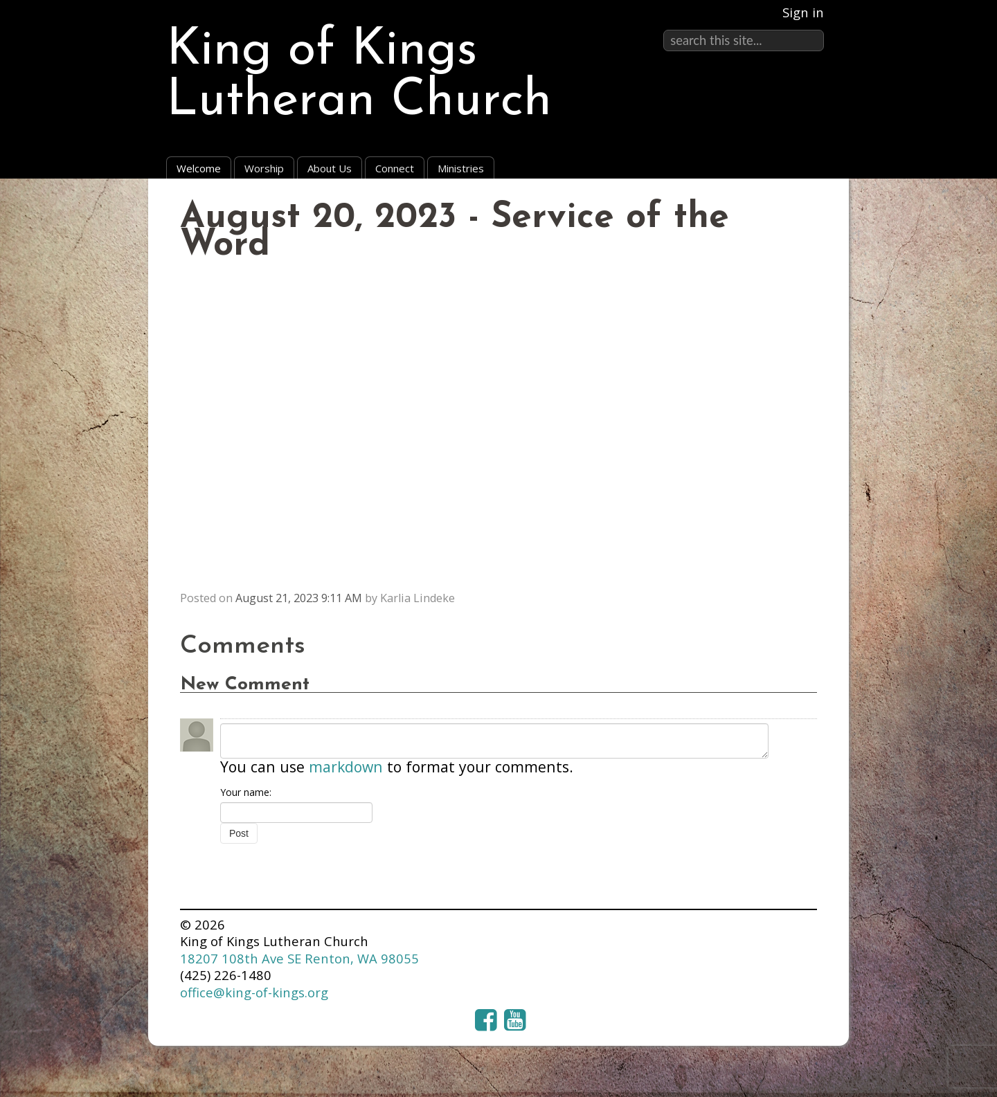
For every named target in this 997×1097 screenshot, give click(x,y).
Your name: (245, 792)
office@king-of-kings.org (254, 992)
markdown (346, 766)
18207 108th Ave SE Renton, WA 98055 (299, 958)
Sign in (803, 12)
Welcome (199, 168)
